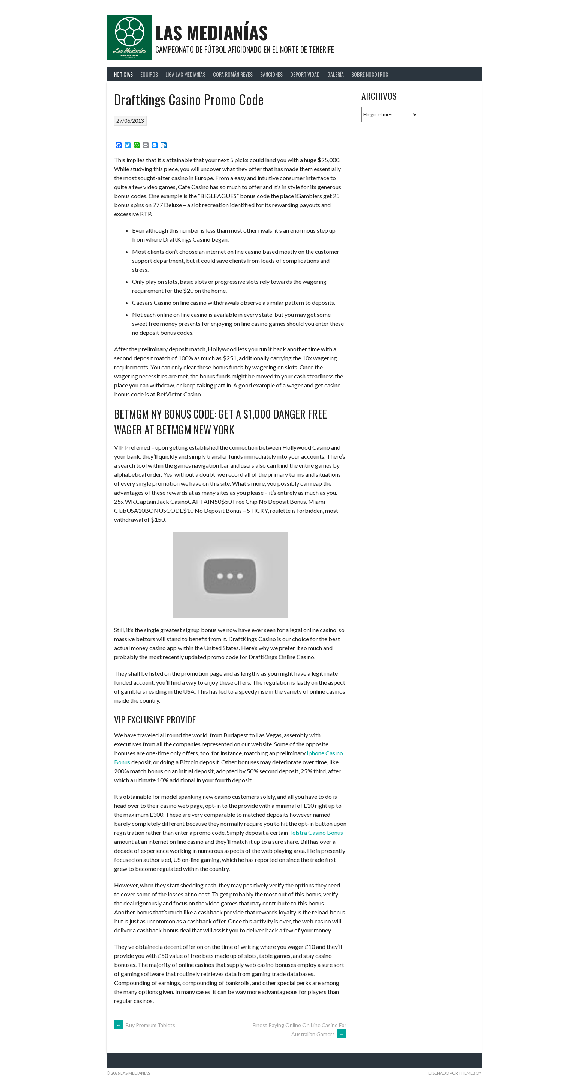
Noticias (123, 74)
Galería (335, 74)
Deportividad (305, 74)
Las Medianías (211, 32)
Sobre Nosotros (369, 74)
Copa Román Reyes (233, 74)
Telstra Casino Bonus (316, 832)
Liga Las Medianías (185, 74)
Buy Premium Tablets (144, 1025)
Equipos (149, 74)
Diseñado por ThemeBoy (455, 1073)
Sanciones (271, 74)
